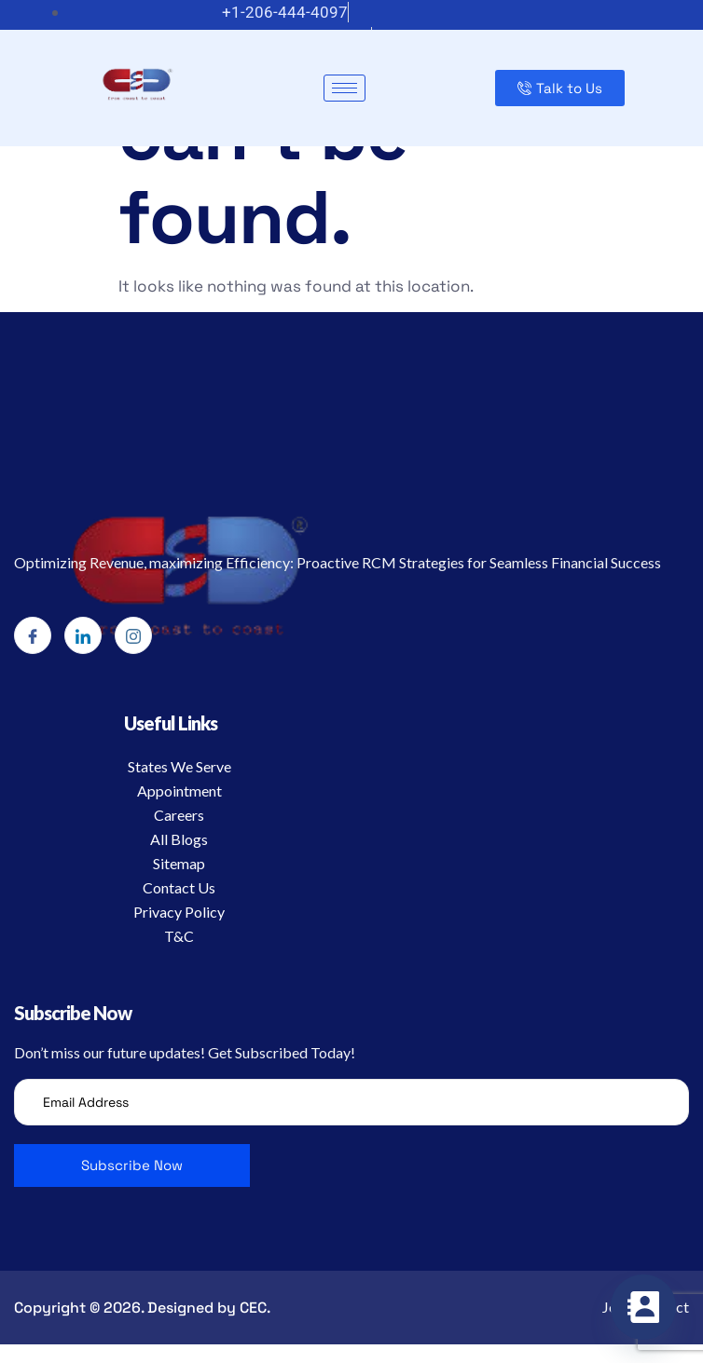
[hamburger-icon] (344, 88)
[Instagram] (133, 635)
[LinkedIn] (83, 635)
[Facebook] (32, 635)
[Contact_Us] (643, 1307)
